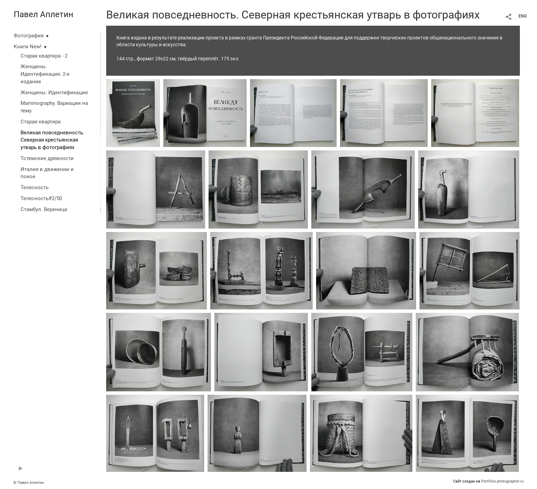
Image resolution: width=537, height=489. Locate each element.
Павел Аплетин (43, 14)
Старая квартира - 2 (44, 56)
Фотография (28, 36)
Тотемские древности (47, 158)
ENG (523, 16)
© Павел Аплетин (28, 482)
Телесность (35, 187)
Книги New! (27, 47)
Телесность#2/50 (41, 198)
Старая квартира (41, 122)
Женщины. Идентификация (54, 92)
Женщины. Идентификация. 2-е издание (45, 74)
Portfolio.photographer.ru (502, 481)
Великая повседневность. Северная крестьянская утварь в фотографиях (52, 140)
